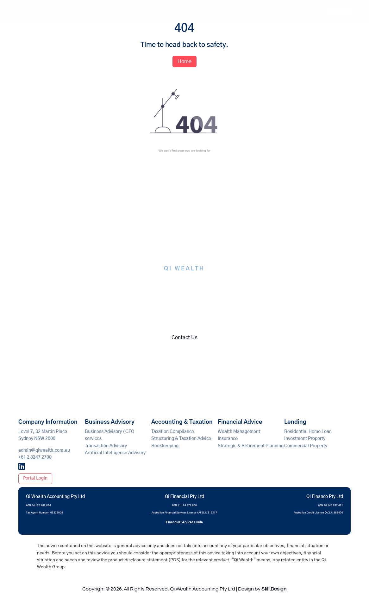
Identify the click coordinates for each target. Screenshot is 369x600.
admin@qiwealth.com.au (44, 450)
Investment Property (304, 438)
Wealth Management (239, 431)
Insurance (228, 438)
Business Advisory (109, 422)
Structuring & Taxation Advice (181, 438)
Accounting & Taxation (182, 422)
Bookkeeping (164, 445)
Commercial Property (305, 445)
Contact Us (184, 337)
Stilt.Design (273, 588)
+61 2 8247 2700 (35, 457)
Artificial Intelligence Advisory (115, 452)
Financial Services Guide (184, 522)
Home (184, 61)
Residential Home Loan (308, 431)
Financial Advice (240, 422)
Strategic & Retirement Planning (251, 445)
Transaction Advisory (106, 445)
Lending (295, 422)
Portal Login (35, 478)
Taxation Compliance (172, 431)
